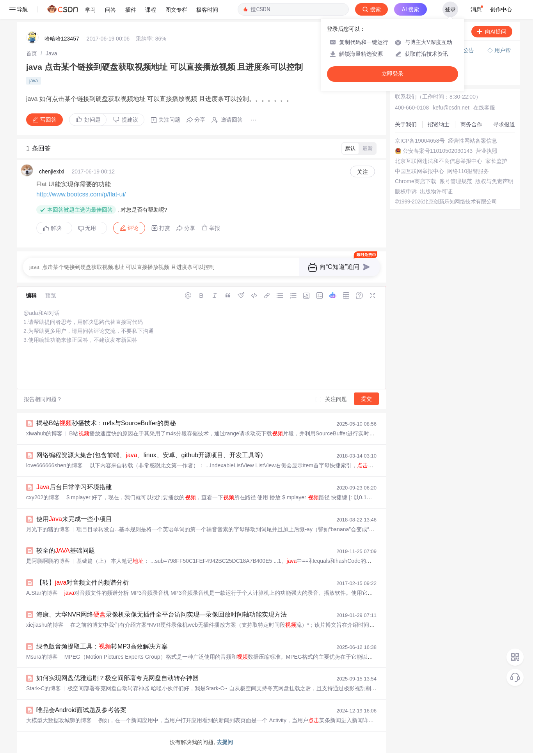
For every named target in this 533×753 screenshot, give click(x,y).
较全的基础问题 (65, 550)
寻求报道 (504, 124)
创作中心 (501, 9)
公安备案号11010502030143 (438, 151)
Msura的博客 (42, 657)
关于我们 (406, 124)
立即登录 (392, 74)
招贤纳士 (438, 124)
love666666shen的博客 (54, 465)
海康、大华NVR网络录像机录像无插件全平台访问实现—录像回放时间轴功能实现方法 (161, 614)
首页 (31, 53)
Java (51, 53)
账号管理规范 (455, 181)
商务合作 (471, 124)
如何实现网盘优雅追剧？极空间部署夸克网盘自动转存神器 (117, 678)
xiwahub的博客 (44, 433)
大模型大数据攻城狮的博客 (59, 720)
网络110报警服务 (468, 171)
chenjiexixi (51, 171)
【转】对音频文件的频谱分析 (82, 582)
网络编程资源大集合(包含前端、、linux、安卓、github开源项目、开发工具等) (149, 455)
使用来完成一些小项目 (74, 519)
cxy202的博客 (43, 497)
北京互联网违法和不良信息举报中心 (438, 161)
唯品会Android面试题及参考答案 (81, 710)
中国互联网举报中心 (419, 171)
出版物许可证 (436, 191)
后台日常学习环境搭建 (74, 487)
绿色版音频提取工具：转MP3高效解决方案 (102, 646)
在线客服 (484, 107)
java (33, 80)
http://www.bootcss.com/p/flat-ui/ (81, 194)
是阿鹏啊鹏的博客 (48, 561)
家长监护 (496, 161)
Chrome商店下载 (415, 181)
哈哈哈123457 (61, 38)
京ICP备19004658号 (420, 141)
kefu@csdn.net (451, 107)
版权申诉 (406, 191)
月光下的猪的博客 (48, 529)
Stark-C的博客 (43, 688)
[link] (31, 53)
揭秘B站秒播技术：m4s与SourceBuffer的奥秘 (106, 423)
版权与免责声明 (494, 181)
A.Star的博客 (42, 593)
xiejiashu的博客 (45, 625)
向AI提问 (491, 31)
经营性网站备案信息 (472, 141)
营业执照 (486, 151)
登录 (450, 9)
